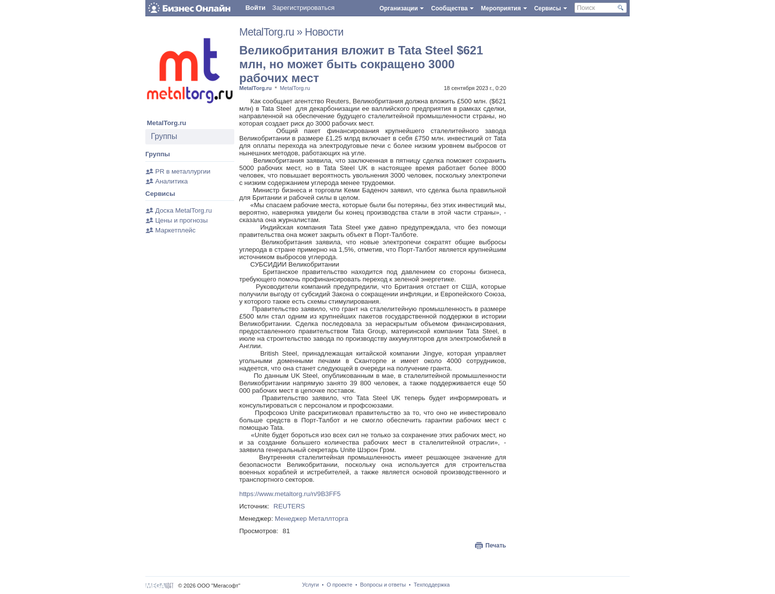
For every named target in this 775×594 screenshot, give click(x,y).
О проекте (339, 585)
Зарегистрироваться (303, 7)
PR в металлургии (183, 171)
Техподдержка (432, 585)
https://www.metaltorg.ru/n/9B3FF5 (290, 494)
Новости (324, 32)
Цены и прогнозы (181, 220)
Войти (255, 7)
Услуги (310, 585)
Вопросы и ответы (383, 585)
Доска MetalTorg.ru (183, 210)
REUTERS (289, 506)
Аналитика (171, 181)
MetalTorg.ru (166, 123)
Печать (495, 545)
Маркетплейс (175, 230)
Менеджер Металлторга (311, 518)
